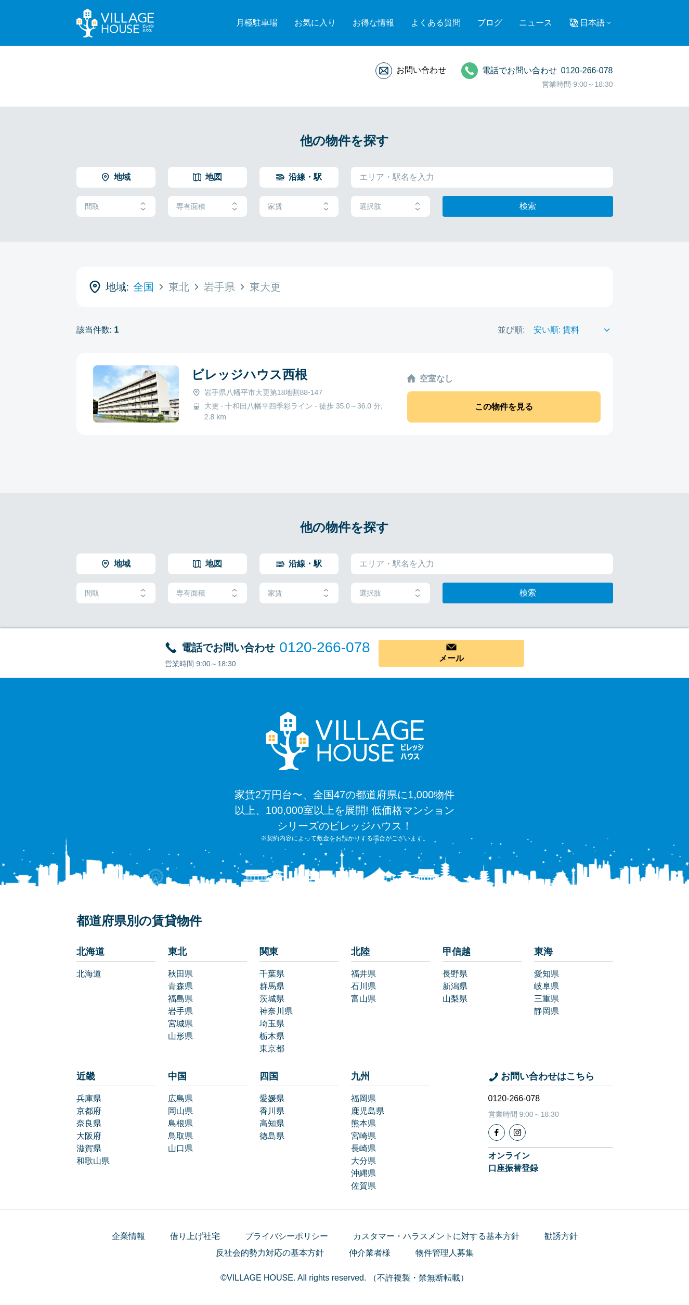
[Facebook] (496, 1132)
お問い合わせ (421, 69)
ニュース (535, 22)
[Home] (345, 740)
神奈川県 (276, 1011)
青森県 (180, 986)
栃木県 (271, 1036)
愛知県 (546, 973)
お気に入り (315, 22)
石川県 (363, 986)
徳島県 (271, 1135)
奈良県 (88, 1123)
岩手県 (180, 1011)
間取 (116, 206)
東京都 (271, 1048)
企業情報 (128, 1236)
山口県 (180, 1148)
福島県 (180, 998)
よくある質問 (436, 22)
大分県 (363, 1160)
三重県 (546, 998)
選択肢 (390, 206)
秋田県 (180, 973)
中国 (177, 1076)
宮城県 (180, 1023)
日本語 (592, 22)
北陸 (360, 951)
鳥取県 (180, 1135)
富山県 (363, 998)
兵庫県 (88, 1098)
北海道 (90, 951)
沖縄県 (363, 1173)
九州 (360, 1076)
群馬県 (271, 986)
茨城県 (271, 998)
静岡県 (546, 1011)
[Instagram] (517, 1132)
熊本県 (363, 1123)
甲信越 (457, 951)
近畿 (85, 1076)
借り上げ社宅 (195, 1236)
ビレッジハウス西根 (249, 374)
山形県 (180, 1036)
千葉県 (271, 973)
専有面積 (207, 206)
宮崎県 (363, 1135)
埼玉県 (271, 1023)
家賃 (299, 206)
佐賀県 (363, 1185)
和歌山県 (93, 1160)
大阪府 (88, 1135)
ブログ (489, 22)
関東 (268, 951)
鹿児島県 (367, 1110)
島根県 (180, 1123)
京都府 (88, 1110)
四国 (268, 1076)
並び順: (511, 329)
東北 (177, 951)
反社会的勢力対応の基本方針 (270, 1252)
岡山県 (180, 1110)
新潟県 (455, 986)
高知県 (271, 1123)
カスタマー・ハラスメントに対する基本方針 (436, 1236)
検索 (527, 206)
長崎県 (363, 1148)
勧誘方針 (561, 1236)
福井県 (363, 973)
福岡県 (363, 1098)
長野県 (455, 973)
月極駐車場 (257, 22)
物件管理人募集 (444, 1252)
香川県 (271, 1110)
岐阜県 (546, 986)
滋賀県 (88, 1148)
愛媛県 (271, 1098)
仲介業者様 (370, 1252)
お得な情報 (373, 22)
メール (451, 658)
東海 (543, 951)
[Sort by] (573, 330)
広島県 (180, 1098)
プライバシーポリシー (286, 1236)
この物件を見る (504, 406)
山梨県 (455, 998)
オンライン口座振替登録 (513, 1161)
